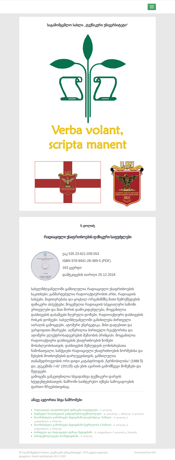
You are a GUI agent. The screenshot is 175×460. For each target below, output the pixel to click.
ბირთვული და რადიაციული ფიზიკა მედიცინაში (85, 432)
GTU (153, 452)
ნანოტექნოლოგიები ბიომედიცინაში (63, 436)
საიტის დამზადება (11, 450)
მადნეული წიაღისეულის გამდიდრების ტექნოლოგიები (88, 413)
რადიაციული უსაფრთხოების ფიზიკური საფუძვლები (73, 410)
